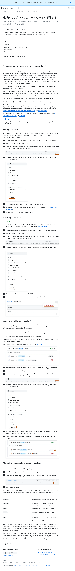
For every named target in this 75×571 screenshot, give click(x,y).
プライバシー (21, 565)
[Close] (70, 2)
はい (6, 553)
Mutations (22, 115)
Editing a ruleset (11, 129)
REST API (40, 344)
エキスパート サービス (41, 565)
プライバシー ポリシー (8, 555)
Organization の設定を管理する (15, 12)
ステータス (28, 565)
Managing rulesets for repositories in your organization (19, 110)
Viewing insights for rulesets (17, 321)
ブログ (49, 565)
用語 (15, 565)
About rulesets (42, 110)
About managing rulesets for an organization (24, 66)
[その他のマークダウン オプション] (19, 41)
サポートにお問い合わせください (47, 554)
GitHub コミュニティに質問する (47, 552)
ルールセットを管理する (31, 12)
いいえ (13, 553)
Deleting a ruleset (12, 217)
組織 (5, 12)
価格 (33, 565)
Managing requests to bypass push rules (22, 463)
